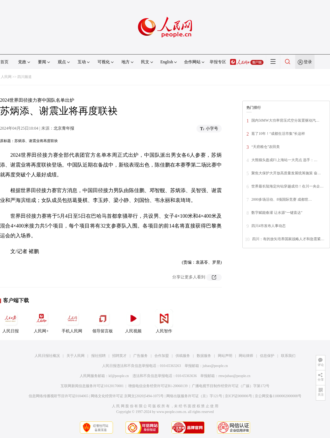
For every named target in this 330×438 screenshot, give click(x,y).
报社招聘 (98, 356)
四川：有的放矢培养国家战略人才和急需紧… (288, 239)
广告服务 (140, 356)
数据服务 (204, 356)
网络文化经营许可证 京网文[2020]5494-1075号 (127, 396)
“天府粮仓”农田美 (265, 147)
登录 (308, 62)
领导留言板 (102, 321)
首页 (4, 62)
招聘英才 (119, 356)
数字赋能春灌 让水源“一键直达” (276, 213)
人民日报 (11, 321)
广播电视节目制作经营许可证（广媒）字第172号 (230, 386)
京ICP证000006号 (238, 396)
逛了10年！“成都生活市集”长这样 (278, 134)
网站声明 (225, 356)
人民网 (6, 77)
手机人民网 (72, 321)
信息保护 (267, 356)
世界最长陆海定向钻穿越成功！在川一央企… (287, 186)
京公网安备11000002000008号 (278, 396)
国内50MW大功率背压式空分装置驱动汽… (285, 120)
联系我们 (288, 356)
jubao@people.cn (215, 366)
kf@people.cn (119, 376)
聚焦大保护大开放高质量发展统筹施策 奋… (286, 173)
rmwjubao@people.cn (234, 376)
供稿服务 (183, 356)
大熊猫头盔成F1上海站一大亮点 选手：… (284, 160)
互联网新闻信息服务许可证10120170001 (92, 386)
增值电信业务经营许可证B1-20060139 (158, 386)
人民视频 (133, 321)
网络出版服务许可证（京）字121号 (194, 396)
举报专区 (218, 62)
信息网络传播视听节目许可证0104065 (58, 396)
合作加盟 (161, 356)
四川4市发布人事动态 (268, 226)
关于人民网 (76, 356)
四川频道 (24, 77)
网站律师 (246, 356)
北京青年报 (64, 128)
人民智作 (164, 321)
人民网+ (41, 321)
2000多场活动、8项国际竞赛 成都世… (281, 199)
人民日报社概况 (47, 356)
